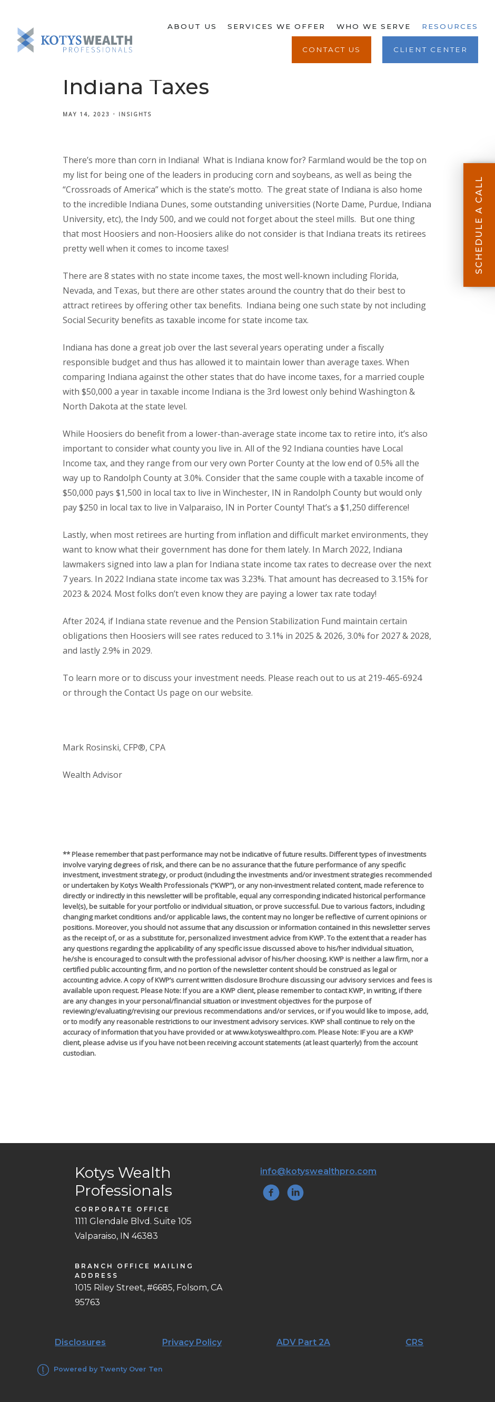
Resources (450, 26)
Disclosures (80, 1342)
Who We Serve (373, 26)
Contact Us (331, 49)
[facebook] (271, 1192)
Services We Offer (276, 26)
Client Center (430, 49)
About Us (192, 26)
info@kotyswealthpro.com (318, 1171)
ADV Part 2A (303, 1342)
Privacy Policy (192, 1342)
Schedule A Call (479, 225)
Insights (135, 114)
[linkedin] (295, 1192)
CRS (414, 1342)
